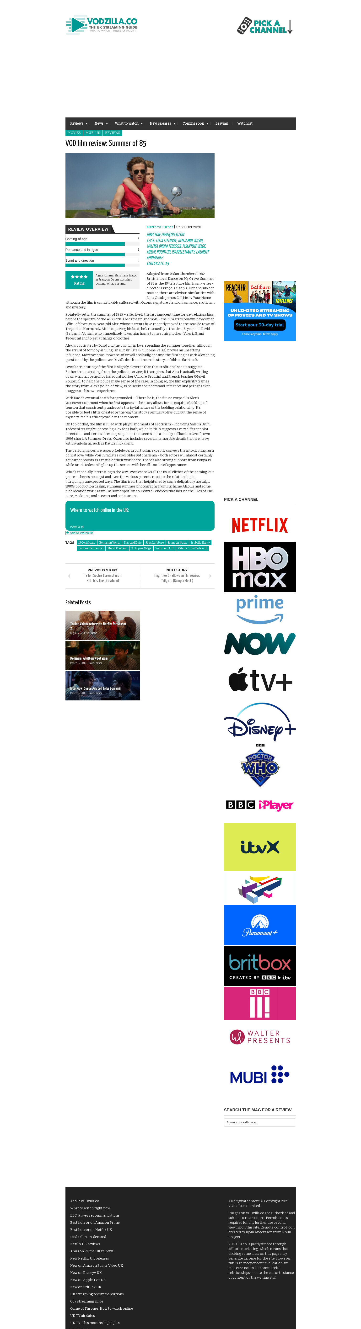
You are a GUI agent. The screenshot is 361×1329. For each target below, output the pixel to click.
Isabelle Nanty (200, 542)
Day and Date (133, 542)
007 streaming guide (86, 1301)
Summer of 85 (164, 548)
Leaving (222, 124)
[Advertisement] (180, 81)
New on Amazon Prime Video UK (96, 1266)
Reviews (76, 125)
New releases (160, 125)
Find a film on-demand (88, 1237)
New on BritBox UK (85, 1287)
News (99, 125)
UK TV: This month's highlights (95, 1323)
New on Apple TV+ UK (88, 1280)
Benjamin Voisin (109, 542)
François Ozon (177, 542)
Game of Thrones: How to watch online (101, 1309)
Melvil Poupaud (117, 548)
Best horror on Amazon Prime (95, 1223)
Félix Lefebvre (154, 542)
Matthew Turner (160, 227)
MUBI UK (93, 133)
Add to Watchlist (79, 533)
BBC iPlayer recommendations (94, 1215)
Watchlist (245, 124)
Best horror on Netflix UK (91, 1230)
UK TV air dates (82, 1316)
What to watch (126, 125)
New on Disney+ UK (86, 1273)
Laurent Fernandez (91, 548)
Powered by (85, 526)
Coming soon (193, 125)
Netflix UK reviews (85, 1244)
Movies (74, 133)
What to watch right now (90, 1208)
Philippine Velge (141, 548)
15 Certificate (86, 542)
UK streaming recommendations (97, 1294)
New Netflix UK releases (89, 1258)
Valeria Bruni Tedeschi (192, 548)
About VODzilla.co (84, 1201)
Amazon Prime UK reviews (91, 1251)
